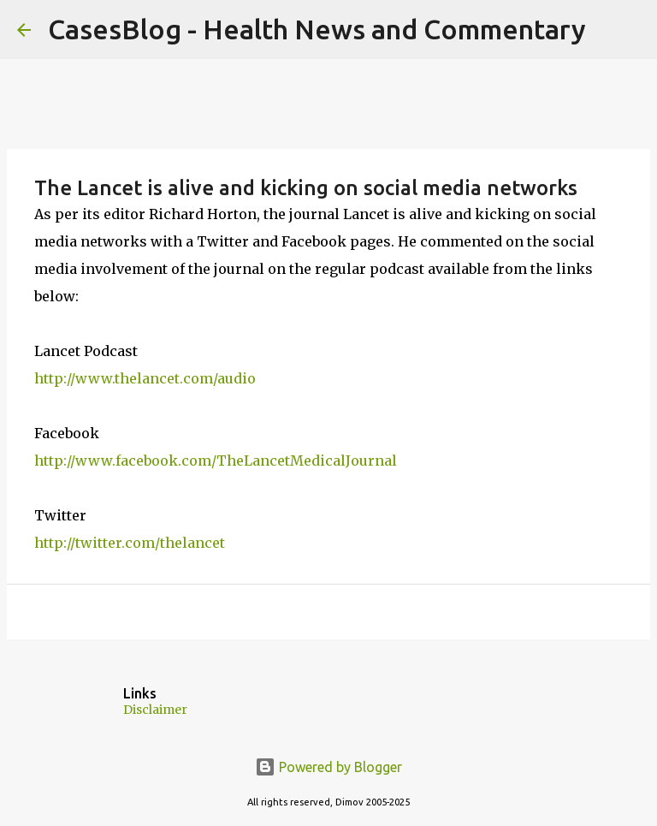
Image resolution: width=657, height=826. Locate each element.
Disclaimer (155, 709)
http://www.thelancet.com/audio (145, 378)
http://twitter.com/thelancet (129, 542)
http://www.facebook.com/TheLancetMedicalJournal (215, 460)
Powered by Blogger (328, 767)
